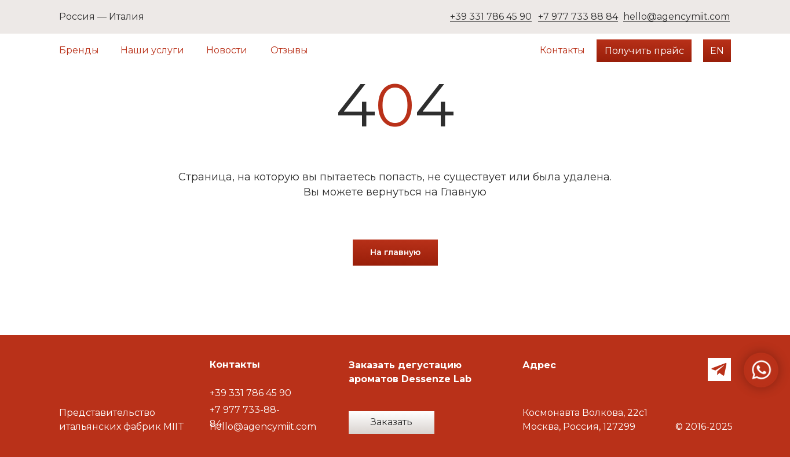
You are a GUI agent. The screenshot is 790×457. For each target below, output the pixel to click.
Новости (226, 50)
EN (717, 50)
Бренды (79, 50)
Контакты (562, 50)
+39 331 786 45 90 (491, 16)
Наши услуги (152, 50)
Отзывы (289, 50)
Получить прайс (644, 50)
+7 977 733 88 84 (578, 16)
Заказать (391, 421)
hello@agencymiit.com (676, 16)
